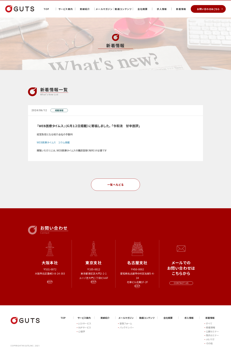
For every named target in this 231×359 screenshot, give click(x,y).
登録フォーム (126, 327)
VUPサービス (84, 330)
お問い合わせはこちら (208, 9)
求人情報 (162, 9)
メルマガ (210, 342)
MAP (49, 285)
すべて (209, 327)
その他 (209, 346)
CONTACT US (181, 283)
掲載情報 (59, 110)
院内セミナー (212, 338)
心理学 (81, 334)
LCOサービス (84, 327)
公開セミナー (212, 334)
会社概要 (143, 9)
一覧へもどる (115, 184)
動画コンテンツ (123, 9)
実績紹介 (85, 9)
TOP (46, 9)
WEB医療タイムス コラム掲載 (53, 142)
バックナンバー (127, 330)
